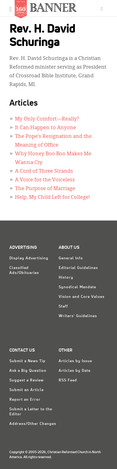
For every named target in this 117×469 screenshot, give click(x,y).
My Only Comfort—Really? (47, 119)
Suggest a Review (26, 380)
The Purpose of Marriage (45, 188)
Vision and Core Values (82, 297)
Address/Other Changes (32, 424)
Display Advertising (28, 258)
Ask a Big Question (27, 371)
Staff (63, 306)
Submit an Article (26, 390)
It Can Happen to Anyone (45, 127)
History (66, 278)
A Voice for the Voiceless (45, 180)
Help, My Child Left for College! (52, 197)
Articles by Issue (75, 361)
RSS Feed (68, 380)
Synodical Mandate (77, 287)
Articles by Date (74, 371)
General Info (71, 258)
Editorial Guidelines (78, 268)
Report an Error (25, 400)
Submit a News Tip (27, 361)
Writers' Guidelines (78, 316)
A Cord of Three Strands (44, 171)
